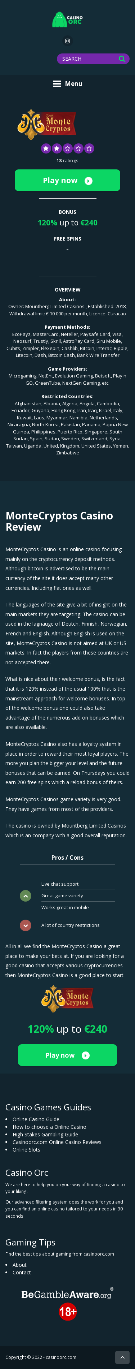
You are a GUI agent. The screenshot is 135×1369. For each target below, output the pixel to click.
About (20, 1264)
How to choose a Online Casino (49, 1126)
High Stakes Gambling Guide (45, 1134)
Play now (68, 180)
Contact (22, 1272)
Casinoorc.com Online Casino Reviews (57, 1142)
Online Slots (26, 1149)
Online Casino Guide (36, 1119)
